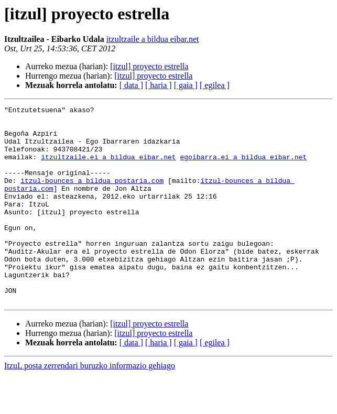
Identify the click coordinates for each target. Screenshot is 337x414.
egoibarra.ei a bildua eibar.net (243, 167)
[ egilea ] (215, 85)
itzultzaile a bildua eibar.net (152, 39)
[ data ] (131, 85)
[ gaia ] (186, 85)
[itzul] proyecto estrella (149, 66)
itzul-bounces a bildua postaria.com (92, 196)
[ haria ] (158, 85)
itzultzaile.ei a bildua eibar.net (108, 167)
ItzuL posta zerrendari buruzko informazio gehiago (89, 404)
